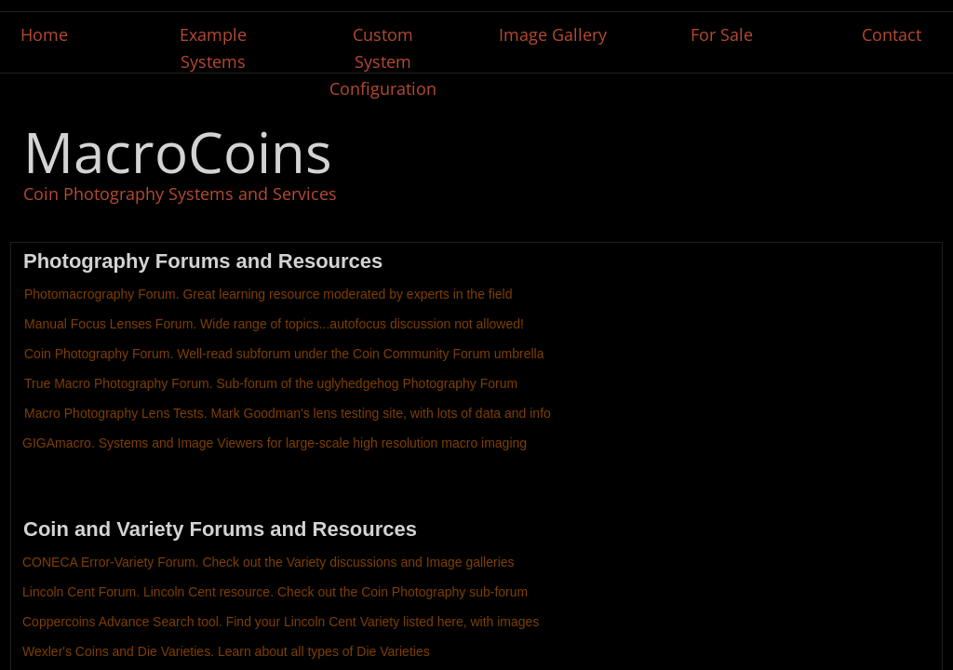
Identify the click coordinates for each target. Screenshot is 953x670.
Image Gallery (553, 34)
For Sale (722, 34)
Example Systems (213, 48)
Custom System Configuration (382, 61)
